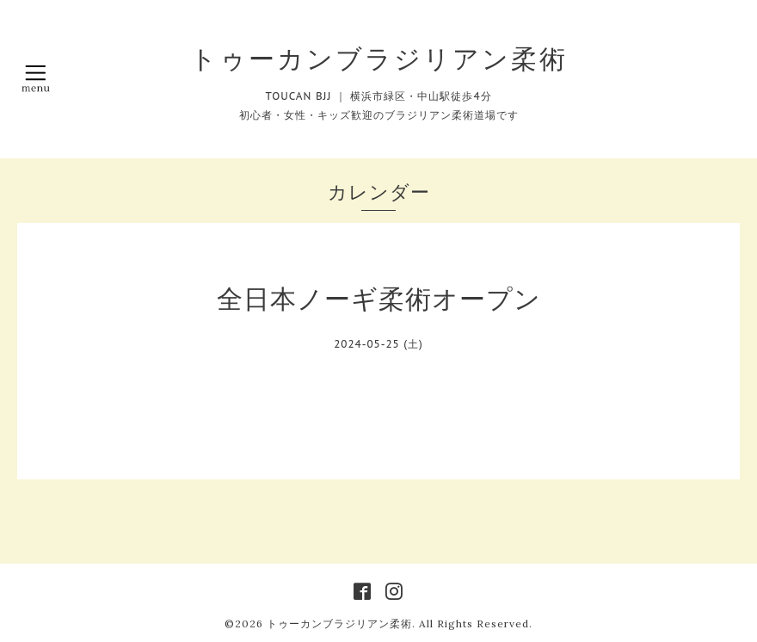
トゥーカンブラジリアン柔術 (379, 58)
